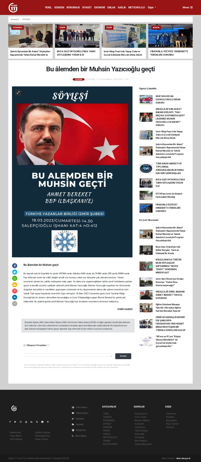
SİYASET (87, 7)
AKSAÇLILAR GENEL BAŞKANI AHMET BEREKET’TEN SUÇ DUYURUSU (170, 294)
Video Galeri (80, 413)
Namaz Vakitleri (142, 420)
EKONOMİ (99, 7)
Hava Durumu (141, 413)
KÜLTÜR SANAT (110, 444)
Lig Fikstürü (140, 427)
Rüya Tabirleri (172, 424)
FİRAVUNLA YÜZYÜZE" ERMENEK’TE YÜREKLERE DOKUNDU (168, 207)
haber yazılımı (75, 458)
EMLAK (111, 7)
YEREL (48, 7)
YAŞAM (106, 441)
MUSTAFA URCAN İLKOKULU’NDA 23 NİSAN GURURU (168, 99)
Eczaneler (139, 424)
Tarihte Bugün (141, 430)
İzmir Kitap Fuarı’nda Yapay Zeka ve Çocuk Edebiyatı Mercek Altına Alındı (169, 134)
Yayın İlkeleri (16, 436)
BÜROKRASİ (73, 7)
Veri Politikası (16, 439)
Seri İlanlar (140, 437)
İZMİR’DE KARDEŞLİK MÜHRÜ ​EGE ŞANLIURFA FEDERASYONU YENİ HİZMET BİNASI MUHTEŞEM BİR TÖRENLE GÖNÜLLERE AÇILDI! (170, 323)
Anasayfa (15, 19)
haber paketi (89, 458)
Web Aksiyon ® (183, 458)
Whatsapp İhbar (42, 436)
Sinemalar (139, 434)
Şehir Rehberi (141, 441)
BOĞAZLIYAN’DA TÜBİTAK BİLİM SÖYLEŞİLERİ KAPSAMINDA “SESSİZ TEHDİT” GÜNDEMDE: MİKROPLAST (168, 266)
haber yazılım (113, 458)
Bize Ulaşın (79, 436)
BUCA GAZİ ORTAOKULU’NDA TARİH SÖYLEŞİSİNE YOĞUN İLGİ (170, 182)
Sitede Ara (171, 413)
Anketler (170, 417)
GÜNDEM (59, 7)
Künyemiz (79, 430)
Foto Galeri (79, 407)
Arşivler (78, 424)
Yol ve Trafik (140, 417)
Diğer (151, 7)
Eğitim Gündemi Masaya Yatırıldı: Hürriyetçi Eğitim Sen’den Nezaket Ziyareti (168, 307)
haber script (125, 458)
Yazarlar (78, 418)
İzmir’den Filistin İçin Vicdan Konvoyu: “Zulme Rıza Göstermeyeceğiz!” (169, 282)
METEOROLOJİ (136, 7)
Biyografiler (171, 420)
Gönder (123, 356)
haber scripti (101, 458)
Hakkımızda (15, 432)
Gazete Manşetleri (143, 444)
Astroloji (170, 427)
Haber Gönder (41, 439)
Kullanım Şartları (42, 432)
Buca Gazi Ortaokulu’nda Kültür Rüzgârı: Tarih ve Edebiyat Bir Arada (168, 250)
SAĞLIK (122, 7)
